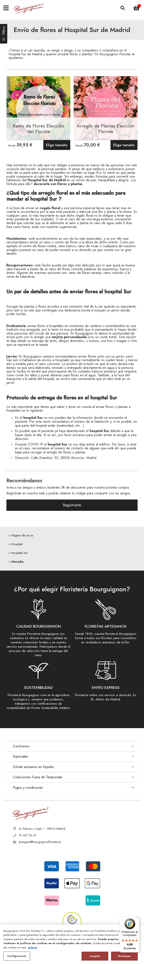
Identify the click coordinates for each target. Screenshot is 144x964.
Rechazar (124, 956)
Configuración (16, 956)
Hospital (16, 544)
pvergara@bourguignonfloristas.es (40, 842)
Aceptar (95, 956)
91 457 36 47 (27, 835)
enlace (32, 947)
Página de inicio (22, 535)
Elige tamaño (57, 145)
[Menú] (137, 918)
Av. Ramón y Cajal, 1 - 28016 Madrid (42, 828)
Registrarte (72, 505)
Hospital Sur (19, 553)
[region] (72, 944)
